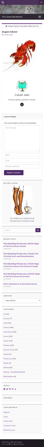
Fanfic (6, 323)
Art (5, 314)
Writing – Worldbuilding (12, 372)
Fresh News (8, 332)
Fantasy (6, 327)
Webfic (6, 363)
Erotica (6, 318)
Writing (6, 367)
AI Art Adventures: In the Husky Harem (20, 284)
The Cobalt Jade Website (12, 17)
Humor (6, 341)
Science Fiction (9, 350)
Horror (6, 336)
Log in (6, 417)
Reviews (7, 345)
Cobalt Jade (8, 35)
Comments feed (9, 425)
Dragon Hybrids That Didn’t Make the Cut (23, 26)
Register (7, 412)
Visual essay (8, 359)
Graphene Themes (18, 444)
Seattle (6, 354)
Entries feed (8, 421)
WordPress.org (9, 430)
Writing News (9, 376)
